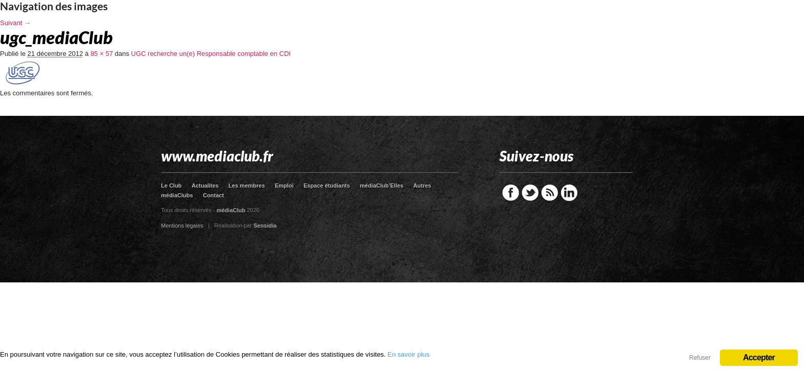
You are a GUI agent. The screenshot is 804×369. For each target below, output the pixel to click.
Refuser (700, 357)
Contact (213, 195)
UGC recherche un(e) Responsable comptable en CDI (211, 53)
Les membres (247, 185)
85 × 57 (101, 53)
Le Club (171, 185)
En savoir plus (409, 354)
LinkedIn (569, 192)
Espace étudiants (327, 185)
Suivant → (15, 23)
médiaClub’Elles (382, 185)
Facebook (510, 192)
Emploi (284, 185)
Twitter (530, 192)
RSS (549, 192)
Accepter (759, 357)
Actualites (205, 185)
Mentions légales (182, 225)
